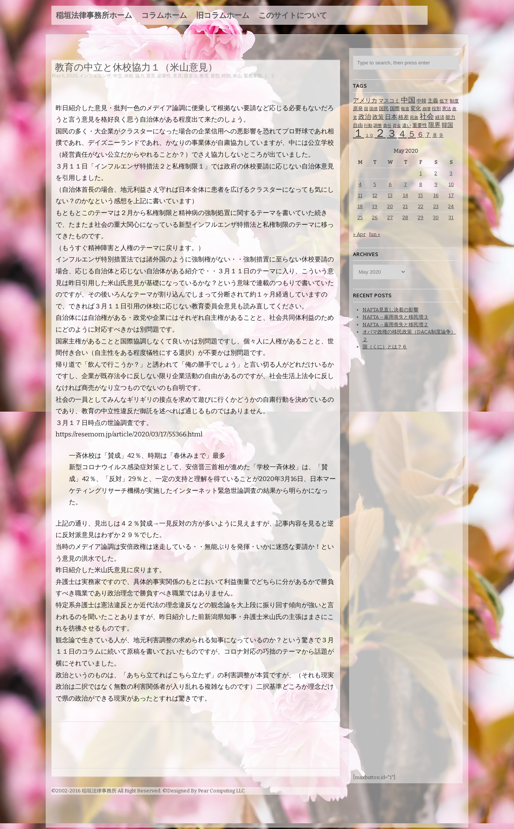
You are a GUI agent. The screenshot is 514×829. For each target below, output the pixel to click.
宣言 (150, 76)
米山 (237, 76)
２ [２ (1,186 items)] (380, 133)
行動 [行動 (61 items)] (368, 125)
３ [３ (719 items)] (392, 134)
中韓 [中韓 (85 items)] (421, 101)
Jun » (374, 234)
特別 (226, 76)
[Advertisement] (190, 87)
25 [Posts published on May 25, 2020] (360, 217)
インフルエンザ (95, 76)
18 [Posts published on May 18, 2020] (360, 206)
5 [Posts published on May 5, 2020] (375, 184)
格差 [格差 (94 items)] (403, 117)
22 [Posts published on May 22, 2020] (420, 206)
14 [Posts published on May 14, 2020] (405, 195)
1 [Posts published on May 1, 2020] (421, 173)
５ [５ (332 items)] (412, 134)
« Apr (359, 234)
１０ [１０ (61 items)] (369, 135)
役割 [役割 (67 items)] (436, 108)
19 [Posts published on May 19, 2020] (374, 206)
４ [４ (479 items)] (402, 133)
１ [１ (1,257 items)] (358, 133)
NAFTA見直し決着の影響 (390, 310)
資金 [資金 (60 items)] (397, 125)
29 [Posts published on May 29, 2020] (420, 217)
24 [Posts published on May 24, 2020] (451, 206)
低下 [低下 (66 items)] (444, 101)
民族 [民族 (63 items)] (414, 117)
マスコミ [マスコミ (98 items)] (389, 101)
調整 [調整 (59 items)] (378, 125)
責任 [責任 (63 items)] (387, 125)
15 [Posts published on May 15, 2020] (420, 195)
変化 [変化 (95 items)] (415, 108)
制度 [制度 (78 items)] (454, 101)
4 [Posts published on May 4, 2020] (360, 184)
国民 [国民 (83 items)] (384, 108)
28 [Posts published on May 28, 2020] (405, 217)
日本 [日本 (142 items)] (391, 116)
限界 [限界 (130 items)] (434, 124)
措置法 (191, 76)
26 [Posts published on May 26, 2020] (375, 217)
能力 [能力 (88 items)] (450, 117)
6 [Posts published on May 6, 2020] (390, 184)
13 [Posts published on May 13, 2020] (390, 195)
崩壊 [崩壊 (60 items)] (426, 108)
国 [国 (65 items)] (366, 108)
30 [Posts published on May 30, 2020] (436, 217)
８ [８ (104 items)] (434, 135)
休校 (128, 76)
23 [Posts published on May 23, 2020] (436, 206)
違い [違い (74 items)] (406, 125)
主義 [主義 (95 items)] (433, 101)
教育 (204, 76)
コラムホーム (164, 15)
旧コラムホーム (222, 15)
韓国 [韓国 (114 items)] (447, 125)
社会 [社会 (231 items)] (427, 116)
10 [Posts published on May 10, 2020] (451, 184)
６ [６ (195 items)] (420, 134)
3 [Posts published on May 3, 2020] (451, 173)
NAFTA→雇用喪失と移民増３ (395, 317)
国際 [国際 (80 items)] (395, 108)
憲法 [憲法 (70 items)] (446, 108)
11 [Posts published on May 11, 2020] (360, 195)
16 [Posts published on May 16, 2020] (436, 195)
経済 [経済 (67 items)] (439, 117)
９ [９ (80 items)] (441, 135)
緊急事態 (253, 76)
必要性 (164, 76)
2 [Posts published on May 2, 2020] (435, 173)
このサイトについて (293, 15)
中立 (117, 76)
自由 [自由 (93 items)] (358, 125)
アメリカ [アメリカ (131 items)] (365, 100)
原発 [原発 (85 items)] (358, 108)
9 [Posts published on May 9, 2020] (435, 184)
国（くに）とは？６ (384, 347)
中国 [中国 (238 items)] (408, 100)
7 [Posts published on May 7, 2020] (405, 184)
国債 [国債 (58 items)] (373, 108)
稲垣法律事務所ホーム (94, 15)
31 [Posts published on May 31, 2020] (451, 217)
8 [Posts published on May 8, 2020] (420, 184)
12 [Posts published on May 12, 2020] (374, 195)
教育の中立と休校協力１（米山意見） (136, 66)
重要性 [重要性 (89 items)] (419, 125)
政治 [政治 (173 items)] (364, 117)
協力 (139, 76)
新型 (215, 76)
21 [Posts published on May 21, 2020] (405, 206)
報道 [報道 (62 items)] (405, 108)
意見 (177, 76)
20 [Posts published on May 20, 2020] (390, 206)
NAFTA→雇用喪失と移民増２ (395, 324)
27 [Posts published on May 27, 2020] (390, 217)
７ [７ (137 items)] (428, 134)
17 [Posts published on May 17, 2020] (451, 195)
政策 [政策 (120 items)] (378, 117)
